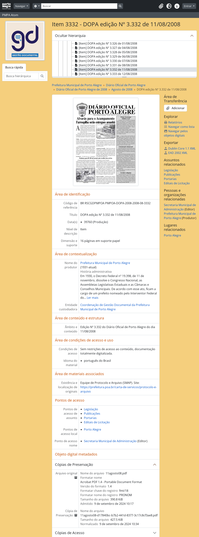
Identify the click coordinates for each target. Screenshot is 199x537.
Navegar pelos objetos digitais (176, 133)
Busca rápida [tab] (14, 67)
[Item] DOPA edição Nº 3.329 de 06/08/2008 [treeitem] (105, 56)
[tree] (124, 59)
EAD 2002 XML (175, 153)
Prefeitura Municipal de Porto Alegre (77, 85)
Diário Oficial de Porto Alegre (125, 85)
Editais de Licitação (97, 422)
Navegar (20, 6)
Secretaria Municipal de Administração (110, 441)
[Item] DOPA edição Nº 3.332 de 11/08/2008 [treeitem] (105, 69)
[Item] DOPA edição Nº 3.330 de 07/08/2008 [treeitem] (105, 61)
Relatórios (173, 122)
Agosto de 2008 (121, 89)
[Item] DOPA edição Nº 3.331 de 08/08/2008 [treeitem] (105, 65)
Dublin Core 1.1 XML (180, 148)
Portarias (90, 418)
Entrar (188, 6)
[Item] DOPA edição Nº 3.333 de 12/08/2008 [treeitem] (105, 74)
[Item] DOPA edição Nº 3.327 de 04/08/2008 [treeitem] (105, 48)
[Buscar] (79, 6)
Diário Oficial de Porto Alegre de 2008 (81, 89)
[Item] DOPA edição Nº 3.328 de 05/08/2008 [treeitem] (105, 52)
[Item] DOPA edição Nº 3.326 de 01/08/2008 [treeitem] (105, 43)
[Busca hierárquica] (21, 76)
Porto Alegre (92, 429)
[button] (161, 6)
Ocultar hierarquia (70, 35)
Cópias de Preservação (74, 464)
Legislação (91, 409)
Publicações (92, 414)
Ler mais (92, 298)
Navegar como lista (179, 127)
